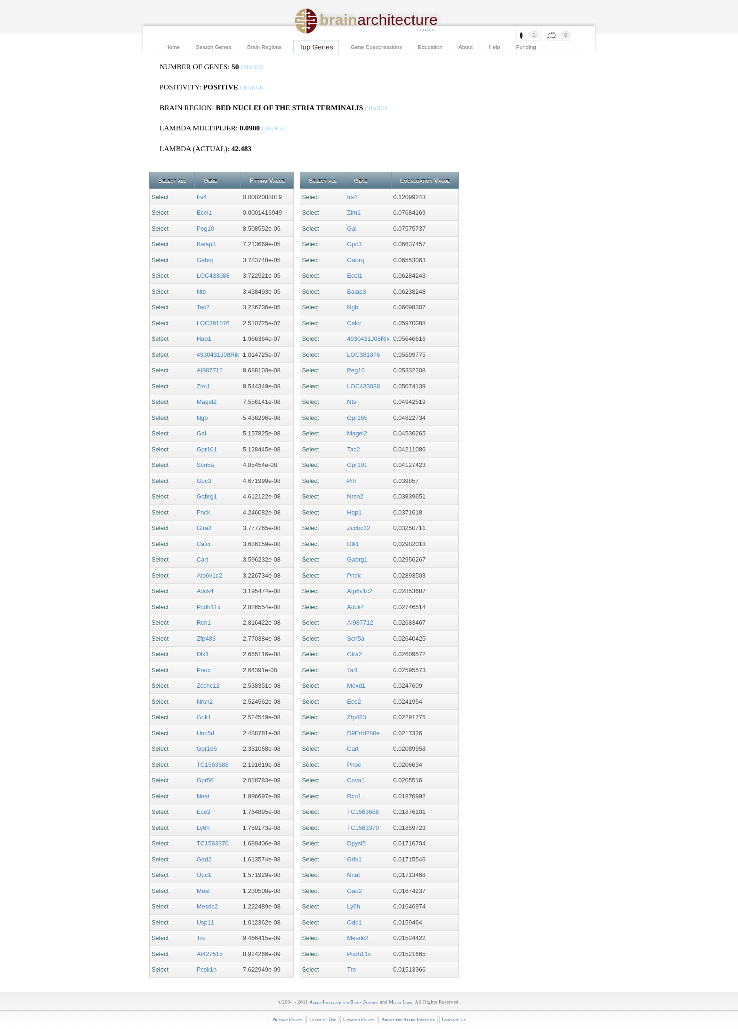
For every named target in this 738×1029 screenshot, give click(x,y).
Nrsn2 (205, 701)
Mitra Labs (400, 1002)
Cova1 (356, 780)
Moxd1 (356, 685)
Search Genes (213, 47)
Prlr (351, 480)
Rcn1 (204, 622)
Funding (526, 47)
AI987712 (210, 370)
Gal (201, 433)
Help (494, 47)
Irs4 (202, 197)
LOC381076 (213, 323)
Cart (203, 559)
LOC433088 (213, 275)
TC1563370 (213, 843)
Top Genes (316, 47)
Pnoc (204, 670)
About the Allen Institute (408, 1019)
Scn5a (205, 464)
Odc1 (204, 874)
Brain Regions (264, 47)
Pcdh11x (209, 607)
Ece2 (204, 811)
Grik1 (204, 717)
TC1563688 (213, 764)
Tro (201, 937)
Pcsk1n (207, 969)
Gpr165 (207, 748)
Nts (201, 291)
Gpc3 (204, 480)
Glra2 (204, 527)
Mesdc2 (207, 906)
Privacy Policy (288, 1019)
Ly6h (203, 827)
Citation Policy (358, 1019)
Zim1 (203, 386)
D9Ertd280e (363, 733)
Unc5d (206, 733)
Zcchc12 (208, 685)
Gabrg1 (207, 496)
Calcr (204, 543)
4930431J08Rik (218, 354)
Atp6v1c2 (209, 575)
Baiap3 (206, 244)
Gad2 (204, 859)
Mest (203, 890)
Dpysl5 (356, 843)
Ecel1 (204, 212)
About (465, 47)
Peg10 (206, 228)
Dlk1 (203, 654)
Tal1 (352, 670)
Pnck (203, 512)
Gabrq (205, 260)
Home (172, 47)
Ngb (202, 417)
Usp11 (206, 922)
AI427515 (210, 953)
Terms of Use (322, 1019)
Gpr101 (207, 449)
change (252, 67)
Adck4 (205, 591)
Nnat (203, 796)
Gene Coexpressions (376, 47)
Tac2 (203, 307)
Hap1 (204, 338)
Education (430, 47)
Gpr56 (205, 780)
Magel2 (207, 401)
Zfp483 (206, 638)
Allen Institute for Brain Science (343, 1002)
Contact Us (453, 1019)
